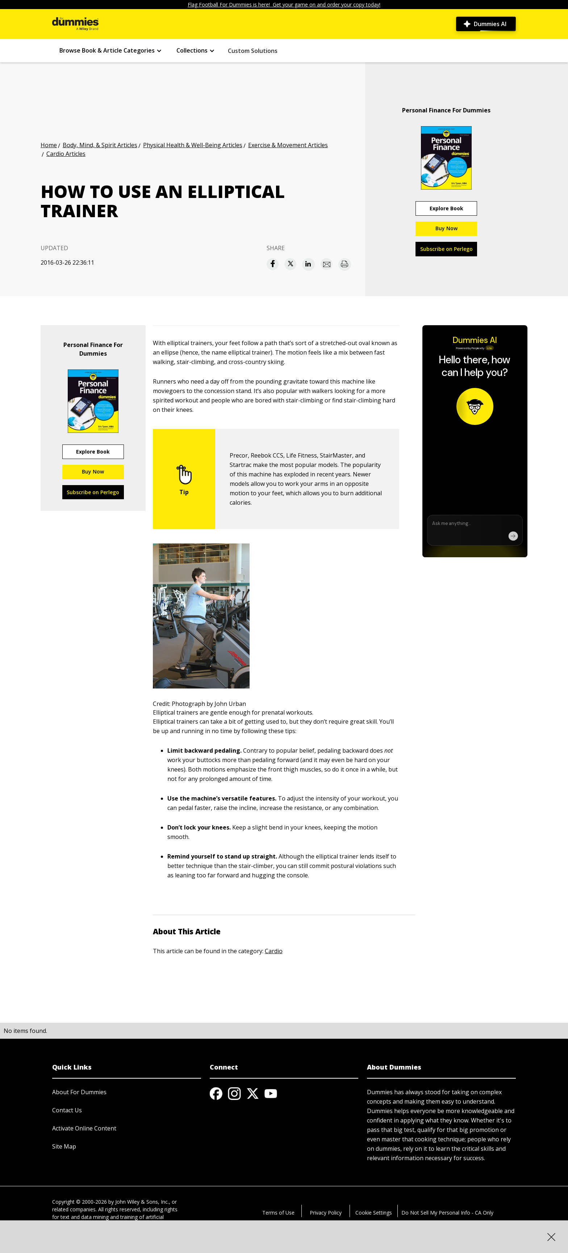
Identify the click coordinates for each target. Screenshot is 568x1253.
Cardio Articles (65, 154)
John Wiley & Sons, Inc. (142, 1201)
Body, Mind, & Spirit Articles (100, 145)
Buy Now (446, 228)
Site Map (64, 1146)
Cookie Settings (373, 1212)
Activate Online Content (84, 1128)
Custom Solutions (252, 51)
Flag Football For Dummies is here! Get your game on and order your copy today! (284, 4)
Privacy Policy (326, 1212)
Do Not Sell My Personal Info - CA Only (447, 1212)
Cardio (274, 951)
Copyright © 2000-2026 (79, 1201)
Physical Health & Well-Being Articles (192, 145)
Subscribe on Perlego (446, 248)
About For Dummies (79, 1092)
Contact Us (67, 1110)
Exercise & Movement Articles (288, 145)
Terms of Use (278, 1212)
